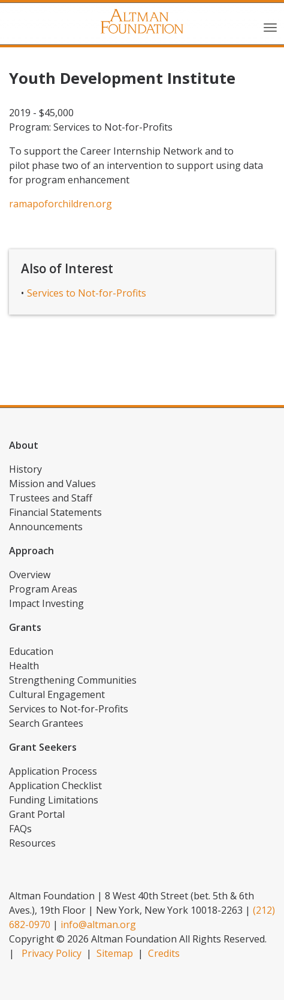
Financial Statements (55, 512)
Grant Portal (37, 814)
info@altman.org (98, 924)
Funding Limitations (53, 799)
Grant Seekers (43, 747)
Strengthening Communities (73, 680)
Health (24, 665)
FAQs (20, 828)
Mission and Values (52, 483)
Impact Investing (46, 603)
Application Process (53, 771)
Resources (32, 843)
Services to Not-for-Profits (86, 293)
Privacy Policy (51, 953)
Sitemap (114, 953)
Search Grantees (46, 723)
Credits (164, 953)
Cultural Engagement (57, 694)
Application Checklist (55, 785)
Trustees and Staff (50, 497)
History (25, 469)
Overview (29, 574)
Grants (25, 627)
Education (31, 651)
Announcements (46, 526)
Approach (31, 550)
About (23, 445)
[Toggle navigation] (270, 26)
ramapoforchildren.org (60, 203)
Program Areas (43, 589)
